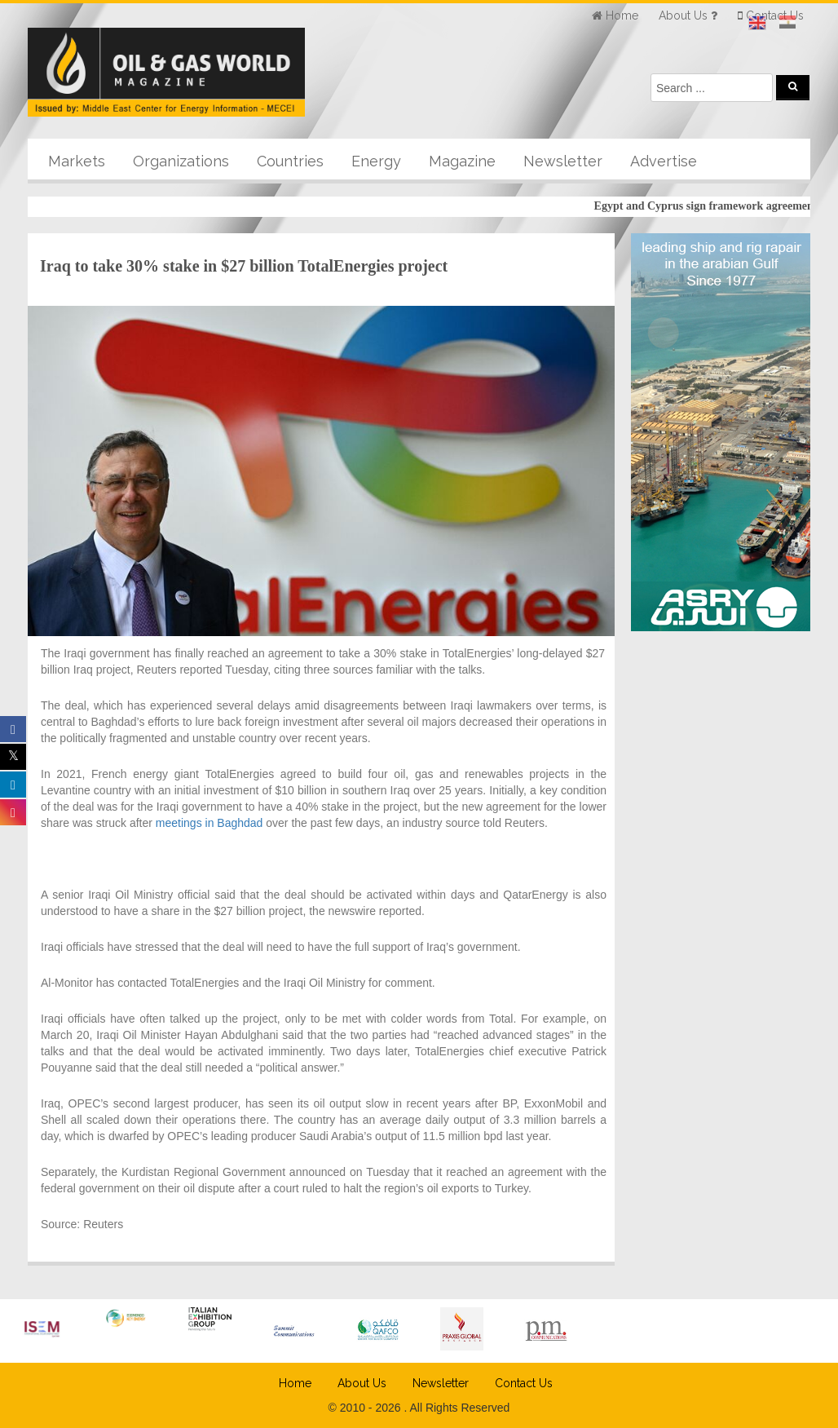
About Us (361, 1383)
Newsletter (562, 161)
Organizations (181, 161)
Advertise (663, 161)
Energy (376, 161)
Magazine (462, 161)
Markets (76, 161)
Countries (290, 161)
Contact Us (524, 1383)
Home (295, 1383)
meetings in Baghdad (207, 822)
